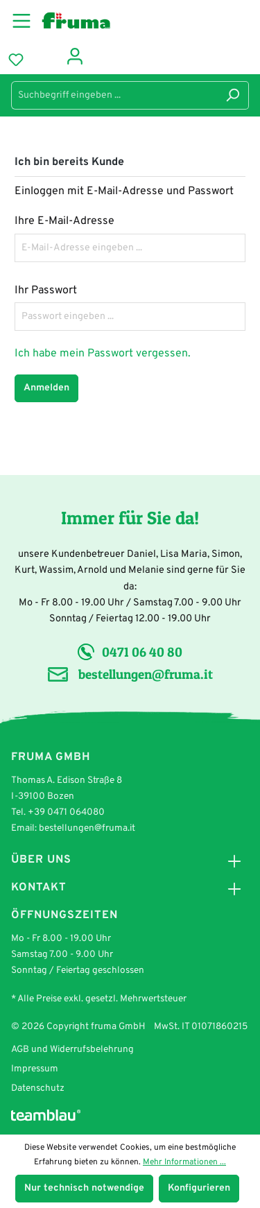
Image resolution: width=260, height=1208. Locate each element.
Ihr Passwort (46, 290)
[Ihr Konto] (74, 55)
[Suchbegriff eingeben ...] (114, 95)
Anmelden (46, 388)
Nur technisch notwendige (84, 1188)
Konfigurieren (199, 1188)
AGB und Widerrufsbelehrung (72, 1049)
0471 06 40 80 (142, 652)
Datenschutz (37, 1088)
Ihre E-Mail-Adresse (64, 221)
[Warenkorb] (43, 57)
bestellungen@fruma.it (145, 674)
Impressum (34, 1069)
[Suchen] (232, 95)
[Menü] (25, 19)
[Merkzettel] (16, 60)
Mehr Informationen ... (184, 1162)
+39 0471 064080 (66, 812)
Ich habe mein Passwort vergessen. (103, 354)
